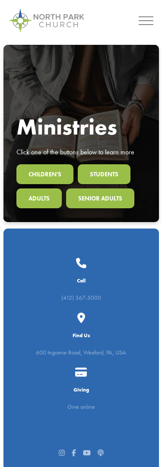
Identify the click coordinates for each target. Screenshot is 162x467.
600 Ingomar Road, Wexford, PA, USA (81, 335)
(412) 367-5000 (81, 281)
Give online (81, 388)
